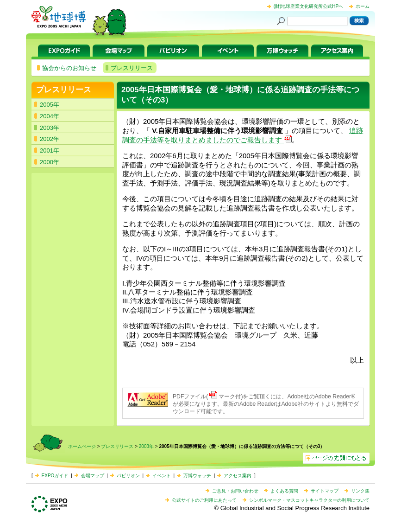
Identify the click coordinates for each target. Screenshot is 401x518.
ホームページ (82, 446)
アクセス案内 (337, 51)
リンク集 (360, 490)
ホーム (363, 6)
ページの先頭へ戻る (336, 458)
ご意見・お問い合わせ (235, 490)
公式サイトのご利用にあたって (204, 500)
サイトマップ (324, 490)
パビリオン (173, 51)
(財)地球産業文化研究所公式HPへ (309, 6)
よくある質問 (284, 490)
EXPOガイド (64, 51)
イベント (228, 51)
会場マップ (118, 51)
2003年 (146, 446)
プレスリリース (63, 89)
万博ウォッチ (282, 51)
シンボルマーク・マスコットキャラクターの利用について (309, 500)
